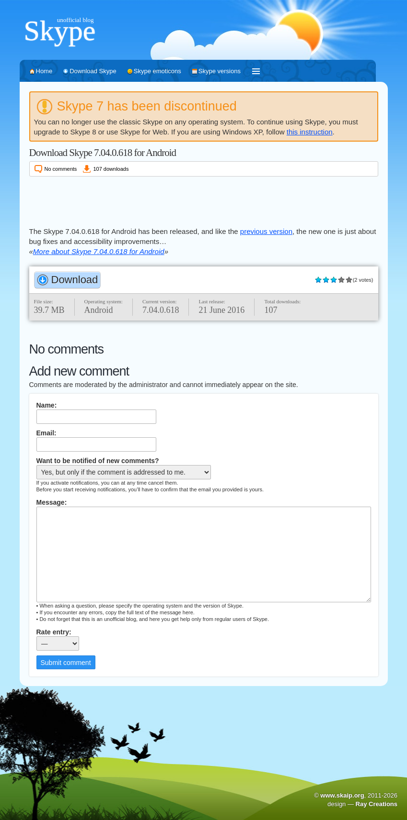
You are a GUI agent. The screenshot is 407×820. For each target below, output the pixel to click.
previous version (266, 231)
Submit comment (66, 662)
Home (44, 71)
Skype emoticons (157, 71)
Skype (60, 30)
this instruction (310, 132)
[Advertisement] (203, 200)
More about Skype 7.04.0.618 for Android (98, 251)
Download (74, 280)
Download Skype (93, 71)
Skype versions (219, 71)
